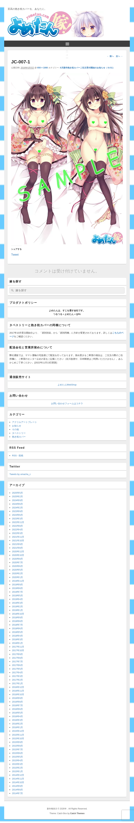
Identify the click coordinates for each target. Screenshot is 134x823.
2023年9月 (17, 511)
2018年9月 (17, 617)
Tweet (15, 254)
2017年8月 (17, 658)
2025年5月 (17, 493)
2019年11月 (18, 581)
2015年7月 (17, 749)
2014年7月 (17, 793)
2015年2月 (17, 767)
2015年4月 (17, 760)
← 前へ (110, 56)
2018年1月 (17, 643)
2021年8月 (17, 548)
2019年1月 (17, 610)
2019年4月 (17, 599)
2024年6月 (17, 504)
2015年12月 (18, 731)
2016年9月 (17, 698)
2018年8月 (17, 621)
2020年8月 (17, 558)
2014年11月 (18, 778)
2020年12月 (18, 551)
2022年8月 (17, 526)
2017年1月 (17, 683)
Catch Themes (77, 813)
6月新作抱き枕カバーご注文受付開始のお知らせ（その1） (87, 68)
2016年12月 (18, 687)
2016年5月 (17, 712)
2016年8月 (17, 701)
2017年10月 (18, 650)
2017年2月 (17, 679)
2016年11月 (18, 690)
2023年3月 (17, 518)
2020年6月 (17, 566)
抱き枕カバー (19, 436)
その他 (15, 429)
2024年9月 (17, 500)
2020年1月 (17, 577)
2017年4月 (17, 672)
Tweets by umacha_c (20, 474)
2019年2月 (17, 606)
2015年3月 (17, 764)
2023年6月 (17, 515)
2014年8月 (17, 789)
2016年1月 (17, 727)
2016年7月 (17, 705)
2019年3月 (17, 603)
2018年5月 (17, 632)
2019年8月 (17, 588)
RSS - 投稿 (17, 455)
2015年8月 (17, 745)
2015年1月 (17, 771)
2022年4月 (17, 529)
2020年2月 (17, 573)
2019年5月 (17, 595)
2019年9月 (17, 584)
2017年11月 (18, 646)
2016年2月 (17, 723)
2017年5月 (17, 669)
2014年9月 (17, 786)
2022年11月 (18, 522)
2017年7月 (17, 661)
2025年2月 (17, 496)
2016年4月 (17, 716)
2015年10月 (18, 738)
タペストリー (19, 433)
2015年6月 (17, 753)
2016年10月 (18, 694)
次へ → (119, 56)
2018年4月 (17, 635)
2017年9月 (17, 654)
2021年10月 (18, 540)
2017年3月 (17, 676)
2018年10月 (18, 614)
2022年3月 (17, 533)
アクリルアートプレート (24, 422)
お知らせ (16, 425)
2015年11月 (18, 735)
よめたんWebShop (67, 384)
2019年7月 (17, 592)
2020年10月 (18, 555)
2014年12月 (18, 775)
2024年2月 (17, 507)
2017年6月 (17, 665)
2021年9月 (17, 544)
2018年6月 (17, 628)
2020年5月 (17, 569)
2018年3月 (17, 639)
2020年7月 (17, 562)
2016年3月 (17, 720)
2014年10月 (18, 782)
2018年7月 (17, 624)
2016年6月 (17, 709)
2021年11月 (18, 537)
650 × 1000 (42, 68)
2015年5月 (17, 756)
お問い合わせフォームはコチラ (67, 403)
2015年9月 (17, 742)
